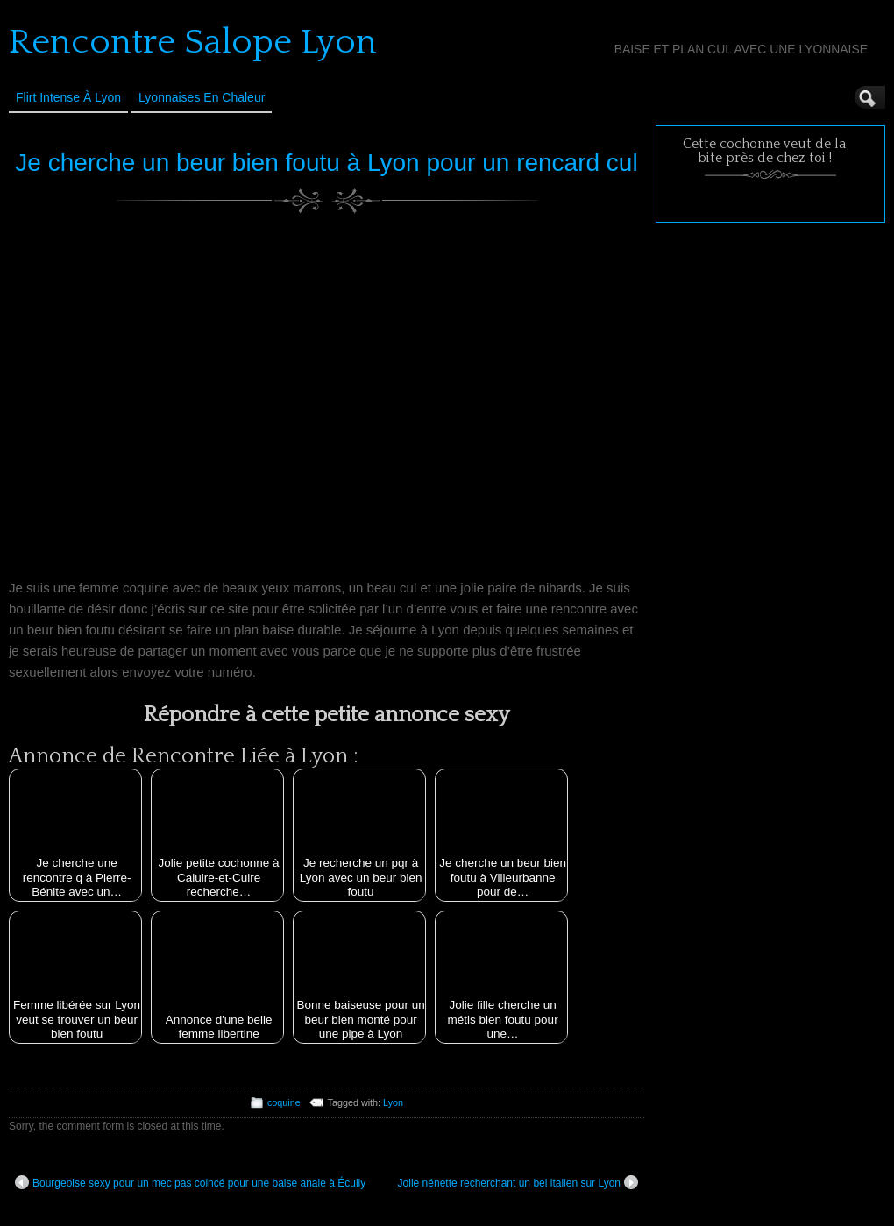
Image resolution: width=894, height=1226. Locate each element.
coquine (284, 1102)
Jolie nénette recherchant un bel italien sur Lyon (518, 1182)
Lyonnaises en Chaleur (201, 97)
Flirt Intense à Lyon (68, 97)
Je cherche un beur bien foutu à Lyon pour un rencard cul (326, 162)
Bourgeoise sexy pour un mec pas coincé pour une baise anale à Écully (190, 1182)
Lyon (393, 1102)
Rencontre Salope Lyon (193, 42)
